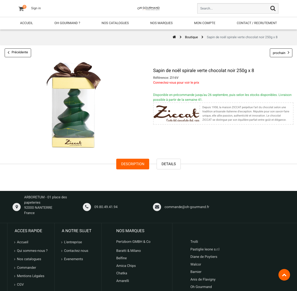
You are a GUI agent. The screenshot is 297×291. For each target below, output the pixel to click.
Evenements (73, 259)
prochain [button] (281, 52)
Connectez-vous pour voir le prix (175, 83)
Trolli (194, 242)
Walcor (195, 264)
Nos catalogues (29, 259)
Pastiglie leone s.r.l (205, 249)
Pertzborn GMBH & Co (133, 242)
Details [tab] (168, 164)
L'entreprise (73, 242)
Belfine (121, 258)
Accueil (22, 242)
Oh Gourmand (201, 287)
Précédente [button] (18, 53)
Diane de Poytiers (203, 257)
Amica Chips (126, 266)
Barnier (196, 272)
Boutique (191, 37)
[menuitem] (26, 23)
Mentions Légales (30, 276)
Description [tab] (132, 164)
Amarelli (122, 281)
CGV (20, 284)
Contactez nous (76, 251)
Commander (26, 268)
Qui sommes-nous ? (32, 251)
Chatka (121, 273)
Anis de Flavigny (203, 279)
